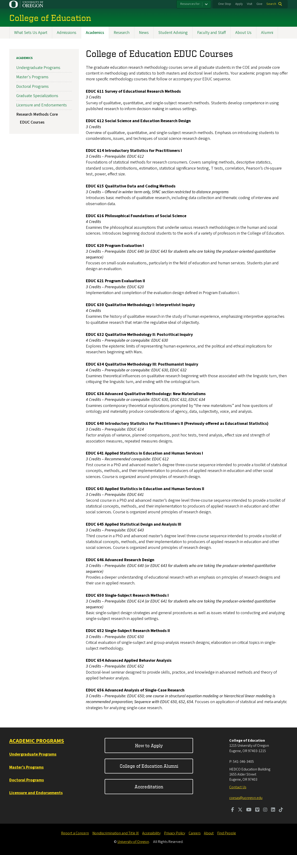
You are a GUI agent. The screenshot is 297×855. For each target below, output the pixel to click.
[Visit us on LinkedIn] (273, 810)
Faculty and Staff (211, 33)
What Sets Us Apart (30, 33)
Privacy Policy (174, 833)
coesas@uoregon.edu (245, 797)
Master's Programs (32, 77)
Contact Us (237, 787)
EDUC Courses (32, 122)
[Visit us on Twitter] (240, 810)
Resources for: (190, 4)
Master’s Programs (26, 767)
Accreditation (149, 786)
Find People (226, 833)
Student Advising (173, 33)
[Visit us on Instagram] (265, 810)
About (209, 833)
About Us (243, 33)
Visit (249, 4)
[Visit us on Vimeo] (257, 810)
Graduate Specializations (37, 96)
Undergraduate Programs (38, 68)
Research (121, 33)
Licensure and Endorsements (41, 105)
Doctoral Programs (32, 86)
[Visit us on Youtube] (248, 810)
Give (259, 4)
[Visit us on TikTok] (281, 810)
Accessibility (151, 833)
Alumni (267, 33)
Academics (95, 33)
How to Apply (149, 745)
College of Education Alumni (149, 766)
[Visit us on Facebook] (232, 810)
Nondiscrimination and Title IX (115, 833)
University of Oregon (133, 841)
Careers (194, 833)
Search (271, 4)
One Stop (224, 4)
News (144, 33)
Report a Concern (75, 833)
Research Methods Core (37, 115)
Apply (239, 4)
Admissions (66, 33)
